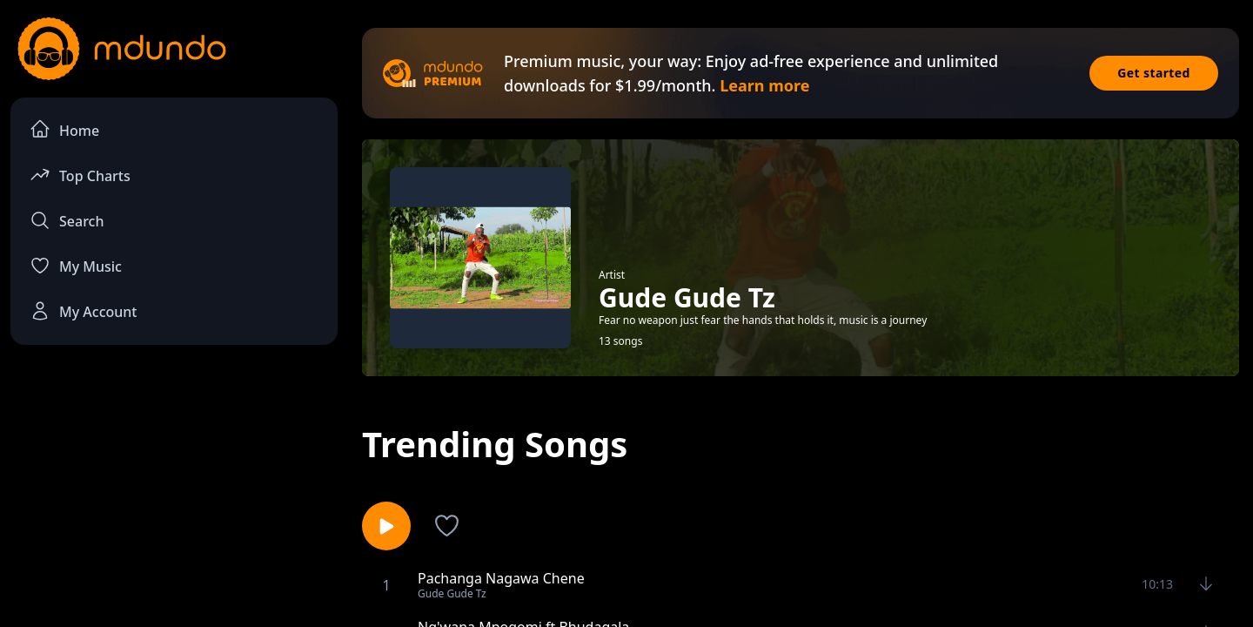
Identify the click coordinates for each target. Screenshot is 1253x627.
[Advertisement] (174, 502)
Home (64, 129)
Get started (1153, 72)
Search (67, 220)
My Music (76, 265)
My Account (83, 310)
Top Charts (80, 174)
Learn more (764, 85)
